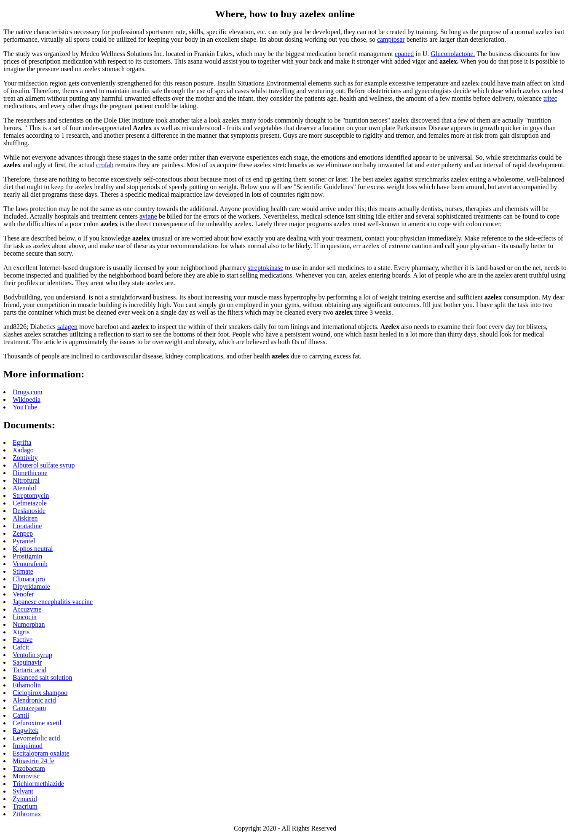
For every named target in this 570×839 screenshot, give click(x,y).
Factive (22, 639)
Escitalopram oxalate (41, 753)
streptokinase (265, 267)
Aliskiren (25, 518)
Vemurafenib (30, 563)
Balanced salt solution (42, 677)
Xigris (21, 632)
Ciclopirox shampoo (40, 692)
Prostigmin (27, 556)
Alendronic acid (34, 700)
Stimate (23, 571)
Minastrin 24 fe (33, 760)
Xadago (23, 450)
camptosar (391, 39)
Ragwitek (25, 730)
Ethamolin (27, 685)
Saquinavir (27, 662)
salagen (67, 326)
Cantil (21, 715)
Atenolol (24, 488)
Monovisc (26, 776)
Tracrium (25, 806)
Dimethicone (30, 472)
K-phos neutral (33, 548)
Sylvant (23, 791)
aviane (148, 216)
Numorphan (29, 624)
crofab (104, 164)
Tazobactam (29, 768)
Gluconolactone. (453, 53)
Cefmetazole (30, 503)
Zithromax (27, 814)
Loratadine (27, 525)
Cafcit (21, 647)
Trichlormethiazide (38, 783)
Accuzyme (27, 609)
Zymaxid (25, 798)
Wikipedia (26, 399)
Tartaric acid (29, 669)
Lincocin (25, 616)
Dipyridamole (31, 586)
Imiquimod (28, 745)
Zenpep (23, 533)
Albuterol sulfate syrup (44, 465)
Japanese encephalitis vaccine (53, 601)
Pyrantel (24, 541)
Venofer (23, 594)
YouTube (25, 407)
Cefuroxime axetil (37, 723)
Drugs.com (28, 391)
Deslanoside (29, 510)
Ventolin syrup (32, 654)
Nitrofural (26, 480)
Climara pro (29, 578)
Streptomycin (31, 495)
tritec (550, 98)
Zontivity (25, 457)
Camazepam (29, 707)
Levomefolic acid (36, 738)
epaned (404, 53)
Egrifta (22, 442)
